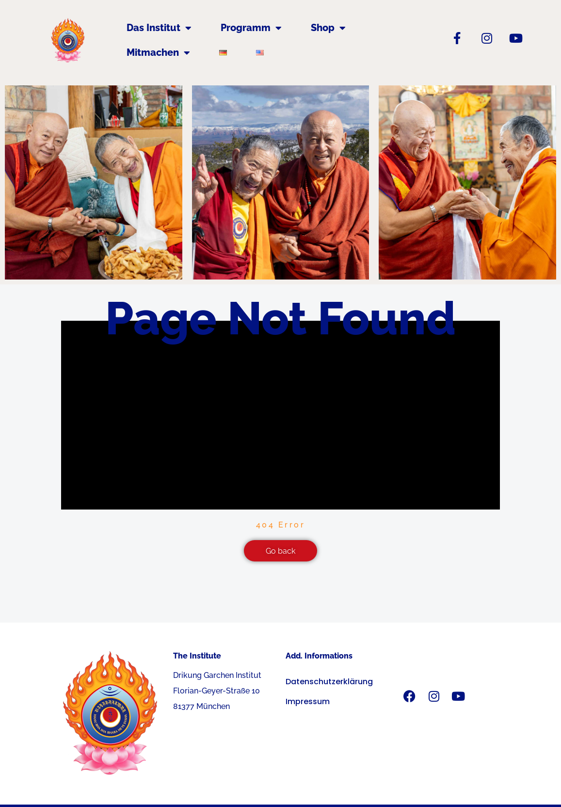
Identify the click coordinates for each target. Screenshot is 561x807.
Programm (251, 28)
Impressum (308, 702)
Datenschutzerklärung (329, 682)
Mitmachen (158, 53)
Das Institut (159, 28)
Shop (328, 28)
